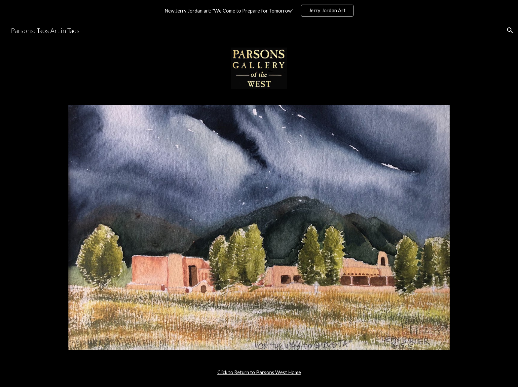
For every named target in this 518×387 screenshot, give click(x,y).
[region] (259, 10)
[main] (259, 372)
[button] (510, 30)
